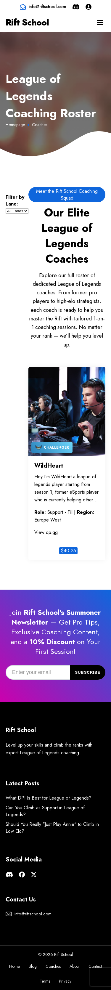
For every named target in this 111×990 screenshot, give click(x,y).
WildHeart (48, 465)
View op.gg (46, 532)
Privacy (65, 981)
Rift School (27, 22)
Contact (95, 966)
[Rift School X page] (34, 874)
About (75, 966)
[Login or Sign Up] (88, 6)
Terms (45, 981)
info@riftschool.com (47, 6)
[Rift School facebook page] (22, 874)
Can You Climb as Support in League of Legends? (45, 811)
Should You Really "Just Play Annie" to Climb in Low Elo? (52, 828)
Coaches (53, 966)
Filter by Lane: (15, 200)
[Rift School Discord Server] (76, 6)
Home (14, 966)
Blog (33, 966)
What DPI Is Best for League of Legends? (48, 798)
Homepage (15, 125)
